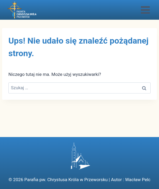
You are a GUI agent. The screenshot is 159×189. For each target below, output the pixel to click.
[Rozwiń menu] (145, 10)
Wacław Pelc (137, 179)
